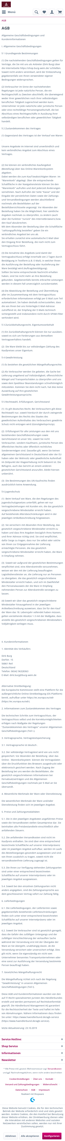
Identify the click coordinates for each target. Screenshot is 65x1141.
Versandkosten (55, 1068)
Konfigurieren (52, 1135)
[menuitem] (8, 12)
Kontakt (49, 1078)
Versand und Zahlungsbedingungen (22, 1084)
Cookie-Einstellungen (19, 1078)
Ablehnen (10, 1135)
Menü (8, 11)
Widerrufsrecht (50, 1084)
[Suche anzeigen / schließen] (36, 12)
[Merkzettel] (44, 12)
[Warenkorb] (60, 12)
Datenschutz (21, 1089)
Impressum (44, 1089)
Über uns (37, 1078)
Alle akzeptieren (30, 1135)
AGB (33, 1089)
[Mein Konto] (52, 12)
